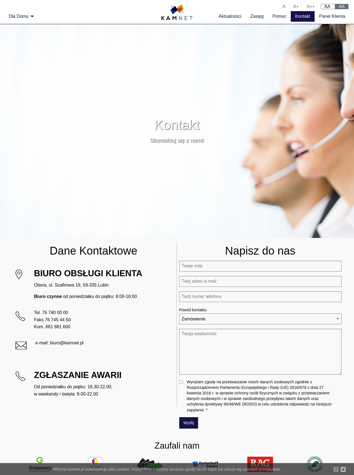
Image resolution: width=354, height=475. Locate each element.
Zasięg (257, 16)
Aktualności (230, 16)
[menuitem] (19, 16)
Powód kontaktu (193, 310)
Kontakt (302, 16)
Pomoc (279, 16)
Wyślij (188, 423)
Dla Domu (19, 16)
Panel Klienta (332, 16)
